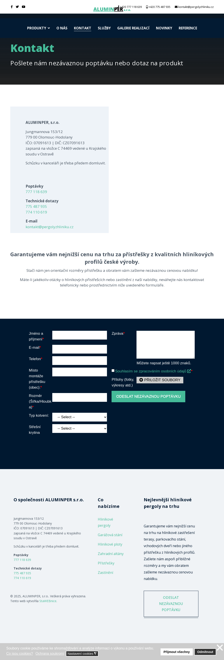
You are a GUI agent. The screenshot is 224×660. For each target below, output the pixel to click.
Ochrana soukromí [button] (49, 653)
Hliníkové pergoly (105, 522)
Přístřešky (106, 563)
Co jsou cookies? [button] (19, 653)
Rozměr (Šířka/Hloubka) (40, 401)
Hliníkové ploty (110, 544)
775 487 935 (36, 206)
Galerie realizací (133, 28)
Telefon (35, 359)
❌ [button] (219, 648)
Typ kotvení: (39, 415)
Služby (104, 28)
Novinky (164, 28)
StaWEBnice (47, 601)
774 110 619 (36, 212)
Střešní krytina (35, 430)
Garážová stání (110, 534)
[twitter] (17, 7)
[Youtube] (23, 7)
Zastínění (105, 572)
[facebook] (12, 7)
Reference (188, 28)
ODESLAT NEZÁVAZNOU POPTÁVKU (148, 396)
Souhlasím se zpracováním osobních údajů (153, 371)
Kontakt (82, 28)
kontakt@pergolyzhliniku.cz (196, 7)
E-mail (35, 347)
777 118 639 (36, 191)
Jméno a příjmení (36, 336)
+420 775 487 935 (159, 7)
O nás (61, 28)
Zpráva (118, 333)
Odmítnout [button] (205, 652)
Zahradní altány (111, 553)
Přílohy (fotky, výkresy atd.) (123, 382)
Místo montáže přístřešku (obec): (37, 379)
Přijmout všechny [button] (177, 652)
